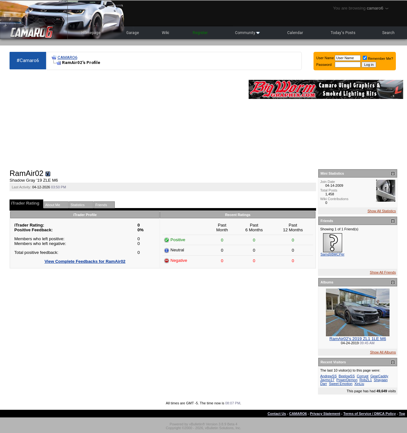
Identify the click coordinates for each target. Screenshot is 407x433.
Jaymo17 (327, 380)
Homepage (90, 33)
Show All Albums (383, 352)
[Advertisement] (126, 119)
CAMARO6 (67, 57)
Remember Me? (378, 58)
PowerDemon (347, 380)
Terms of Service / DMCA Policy (369, 414)
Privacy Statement (325, 414)
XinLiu (359, 384)
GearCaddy (379, 376)
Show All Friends (383, 272)
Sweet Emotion (340, 384)
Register (200, 33)
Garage (132, 33)
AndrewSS (328, 376)
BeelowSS (347, 376)
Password (324, 64)
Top (402, 414)
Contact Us (276, 414)
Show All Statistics (382, 211)
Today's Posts (343, 33)
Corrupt (363, 376)
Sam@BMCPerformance (340, 254)
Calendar (295, 33)
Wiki (165, 33)
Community (247, 33)
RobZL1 (365, 380)
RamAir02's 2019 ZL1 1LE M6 (357, 338)
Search (388, 33)
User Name (325, 58)
